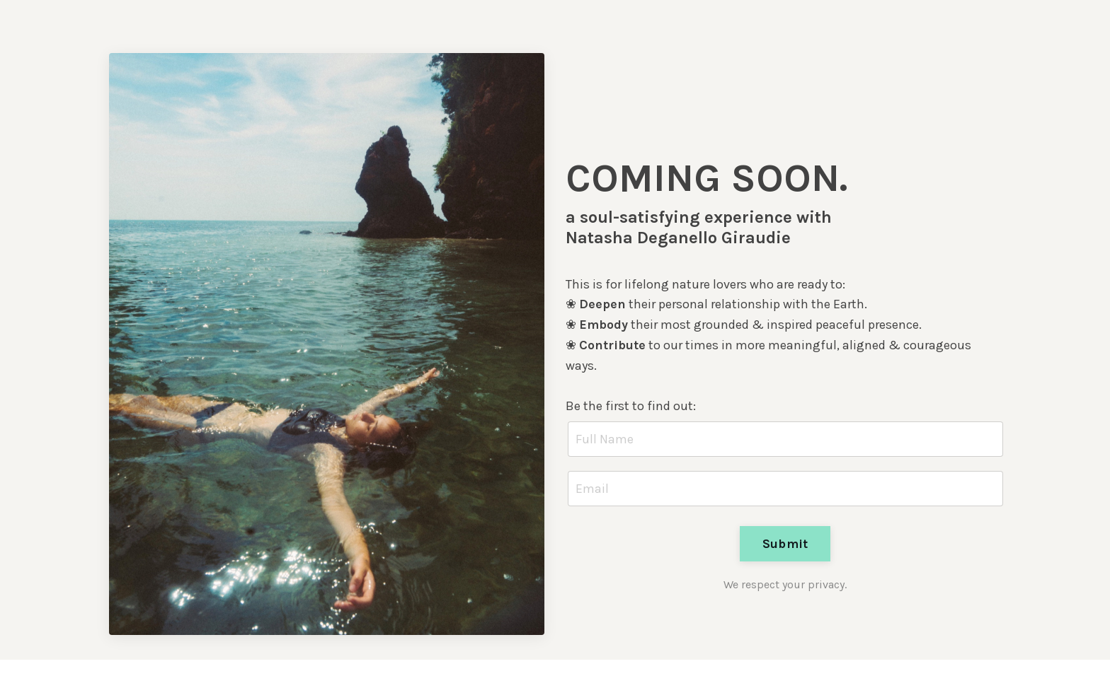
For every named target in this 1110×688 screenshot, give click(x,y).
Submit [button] (785, 544)
